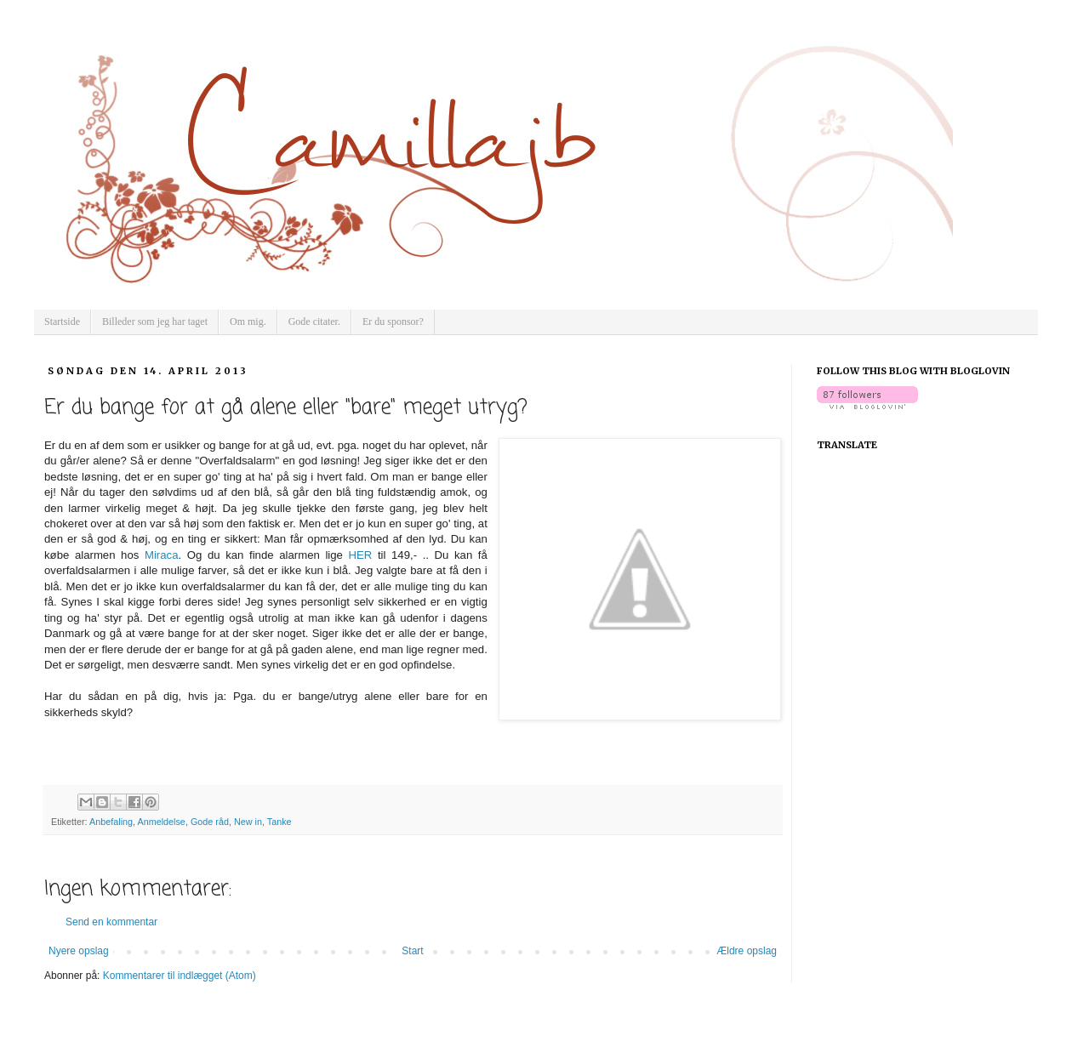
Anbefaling (111, 822)
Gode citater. (314, 321)
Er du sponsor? (393, 321)
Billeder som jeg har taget (155, 321)
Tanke (279, 822)
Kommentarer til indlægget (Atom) (179, 976)
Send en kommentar (111, 922)
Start (412, 951)
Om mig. (248, 321)
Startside (62, 321)
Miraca (162, 555)
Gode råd (210, 822)
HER (361, 555)
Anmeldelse (161, 822)
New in (248, 822)
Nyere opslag (78, 951)
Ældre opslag (746, 951)
